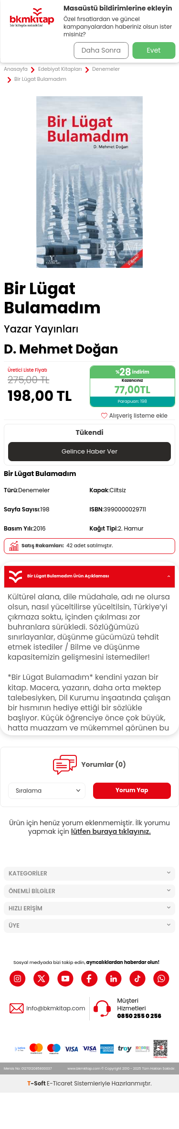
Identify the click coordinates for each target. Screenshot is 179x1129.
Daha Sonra (101, 50)
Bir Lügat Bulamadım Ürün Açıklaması (89, 577)
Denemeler (106, 69)
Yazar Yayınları (41, 329)
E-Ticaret (60, 1083)
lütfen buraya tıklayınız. (111, 831)
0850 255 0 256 (139, 1016)
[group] (89, 182)
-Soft (37, 1083)
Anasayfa (16, 69)
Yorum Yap (132, 790)
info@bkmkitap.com (55, 1008)
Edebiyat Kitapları (60, 69)
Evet (154, 50)
